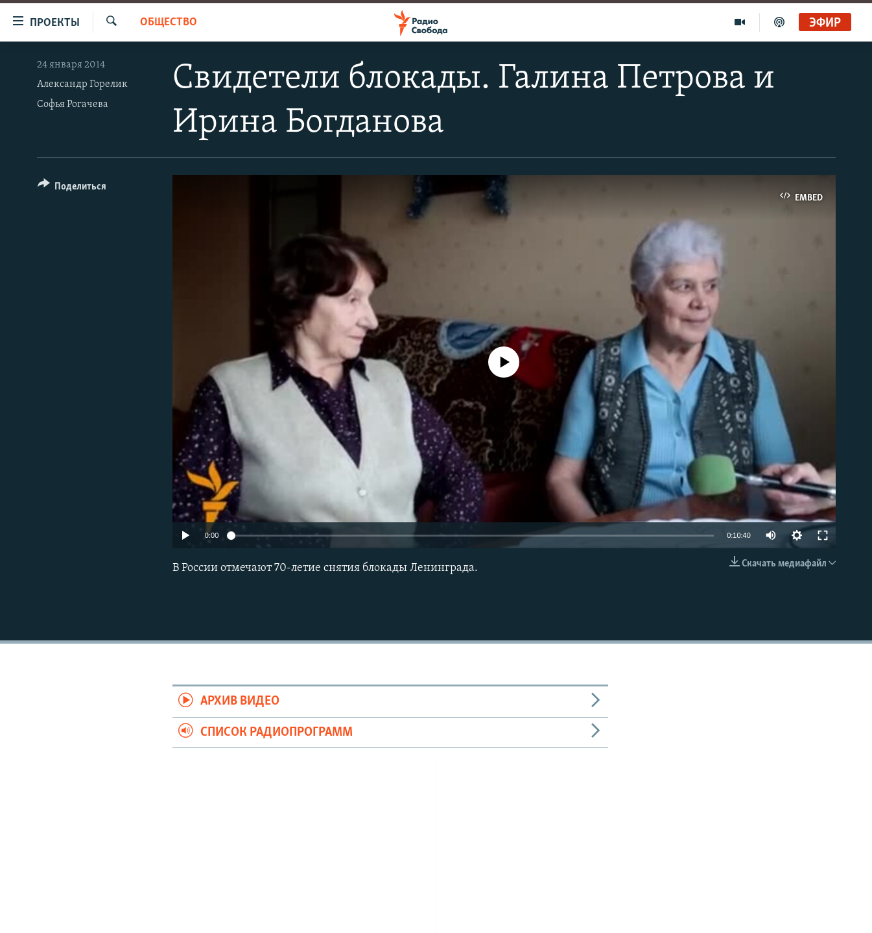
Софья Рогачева (72, 104)
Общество (168, 22)
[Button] (72, 188)
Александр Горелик (82, 84)
